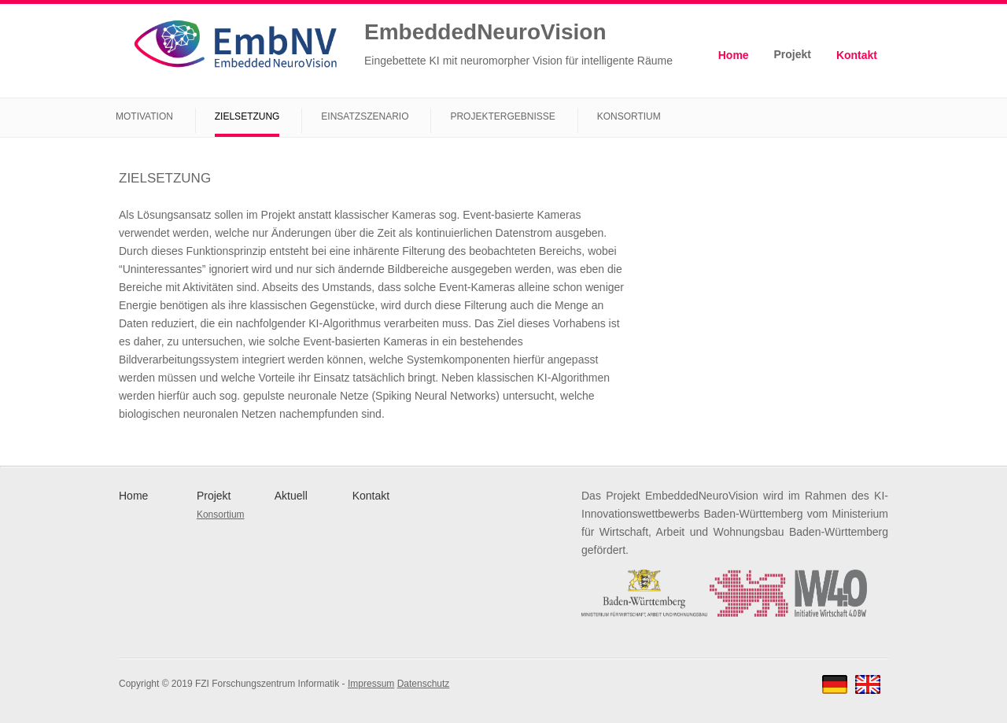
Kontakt (856, 55)
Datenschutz (423, 683)
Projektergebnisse (502, 116)
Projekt (792, 54)
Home (733, 55)
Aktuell (291, 495)
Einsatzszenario (364, 116)
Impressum (371, 683)
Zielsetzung (247, 116)
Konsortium (629, 116)
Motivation (144, 116)
